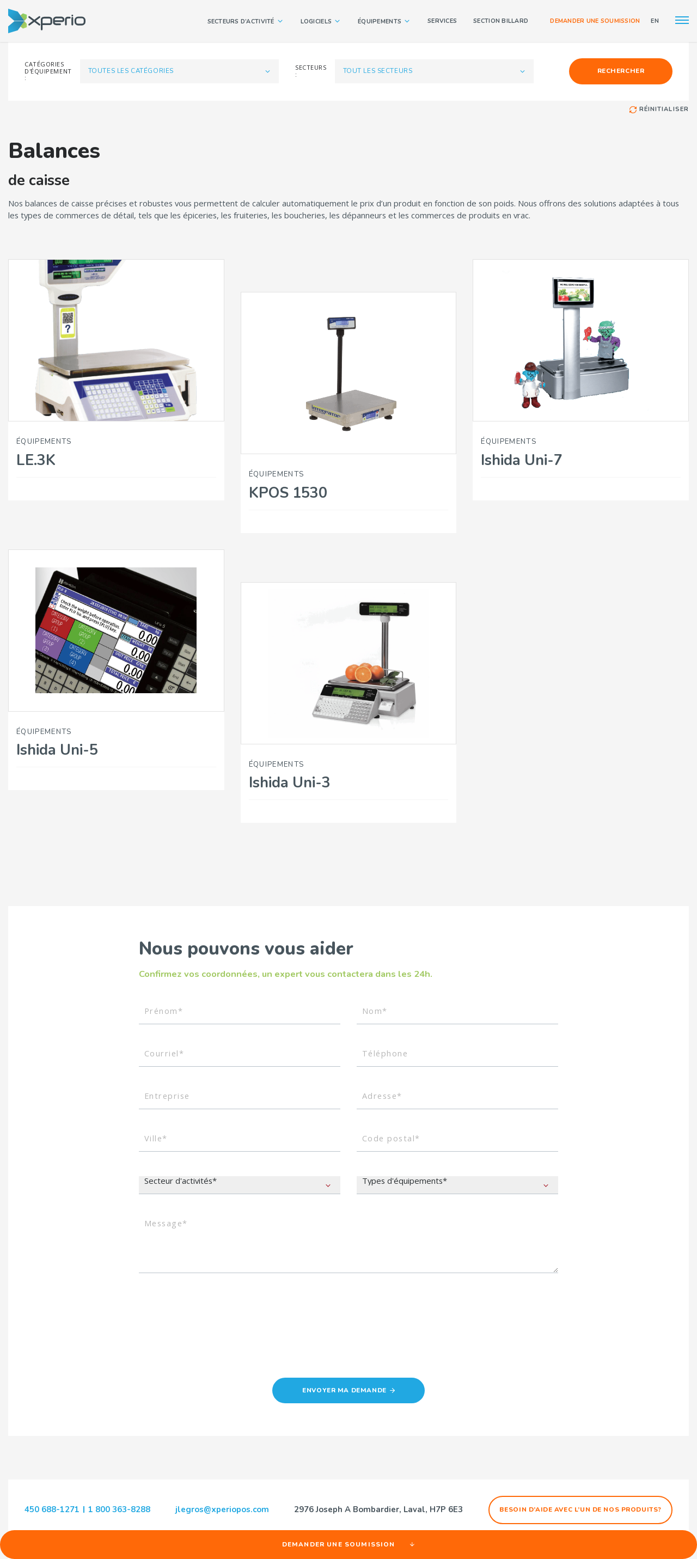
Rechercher (621, 70)
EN (655, 21)
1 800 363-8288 (119, 1509)
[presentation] (221, 1321)
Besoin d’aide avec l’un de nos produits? (580, 1509)
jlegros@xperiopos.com (222, 1509)
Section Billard (500, 21)
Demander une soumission (595, 21)
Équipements (384, 21)
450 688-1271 (52, 1509)
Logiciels (321, 21)
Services (442, 21)
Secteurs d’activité (245, 21)
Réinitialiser (659, 109)
